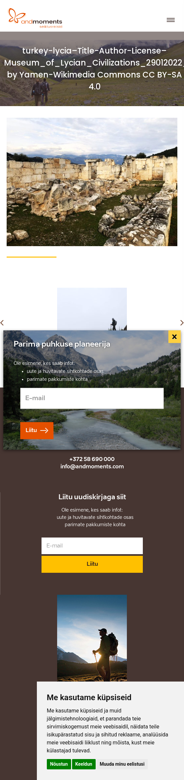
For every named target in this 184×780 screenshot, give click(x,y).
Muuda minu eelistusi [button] (122, 764)
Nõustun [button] (59, 764)
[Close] (174, 336)
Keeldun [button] (83, 764)
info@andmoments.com (92, 466)
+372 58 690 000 (92, 459)
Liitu (92, 564)
